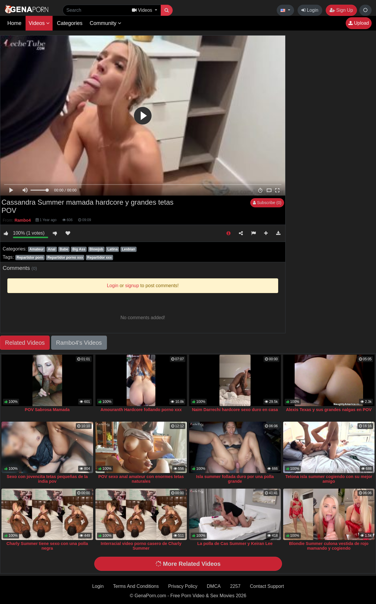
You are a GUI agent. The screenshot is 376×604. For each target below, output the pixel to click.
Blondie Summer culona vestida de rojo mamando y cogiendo (328, 546)
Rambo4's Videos (79, 342)
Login (309, 10)
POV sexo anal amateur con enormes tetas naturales (141, 479)
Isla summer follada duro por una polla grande (235, 479)
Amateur (36, 249)
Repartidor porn (29, 257)
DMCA (214, 586)
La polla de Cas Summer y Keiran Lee (235, 543)
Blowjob (96, 249)
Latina (112, 249)
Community (105, 23)
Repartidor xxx (99, 257)
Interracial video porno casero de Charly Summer (141, 546)
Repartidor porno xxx (65, 257)
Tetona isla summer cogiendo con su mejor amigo (328, 479)
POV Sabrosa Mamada (47, 409)
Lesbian (128, 249)
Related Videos (25, 342)
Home (14, 23)
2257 (235, 586)
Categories (70, 23)
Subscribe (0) (267, 202)
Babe (64, 249)
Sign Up (341, 10)
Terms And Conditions (136, 586)
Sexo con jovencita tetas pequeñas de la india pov (47, 479)
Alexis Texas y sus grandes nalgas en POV (329, 409)
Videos (39, 23)
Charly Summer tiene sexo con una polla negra (47, 546)
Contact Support (267, 586)
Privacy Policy (182, 586)
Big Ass (78, 249)
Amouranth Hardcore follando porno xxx (141, 409)
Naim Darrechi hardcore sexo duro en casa (235, 409)
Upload (358, 23)
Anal (52, 249)
